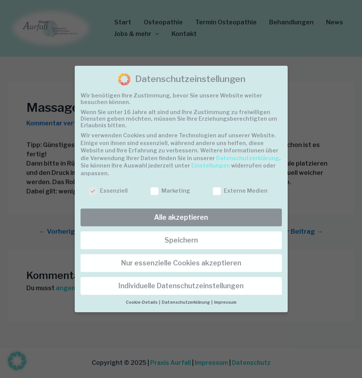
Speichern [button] (181, 240)
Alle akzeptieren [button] (181, 217)
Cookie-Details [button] (142, 302)
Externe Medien (240, 190)
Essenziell (108, 190)
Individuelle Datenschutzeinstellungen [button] (181, 286)
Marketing (170, 190)
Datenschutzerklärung (247, 158)
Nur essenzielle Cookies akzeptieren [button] (181, 263)
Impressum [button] (225, 302)
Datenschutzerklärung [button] (186, 302)
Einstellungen (210, 165)
